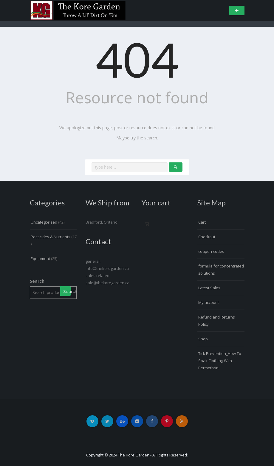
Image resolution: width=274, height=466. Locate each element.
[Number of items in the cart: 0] (147, 224)
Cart (202, 222)
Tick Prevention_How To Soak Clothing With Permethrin (219, 360)
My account (208, 302)
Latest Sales (209, 287)
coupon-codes (211, 251)
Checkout (206, 236)
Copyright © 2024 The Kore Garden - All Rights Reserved (136, 455)
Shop (203, 339)
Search (37, 281)
